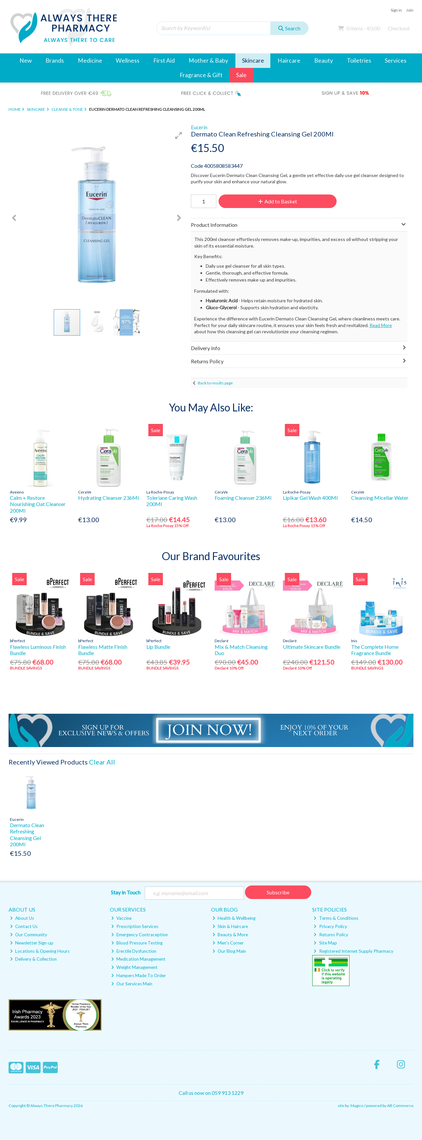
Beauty (323, 60)
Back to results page (215, 382)
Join (409, 10)
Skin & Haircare (230, 926)
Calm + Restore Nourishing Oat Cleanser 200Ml (38, 504)
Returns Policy (331, 935)
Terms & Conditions (336, 918)
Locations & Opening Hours (40, 951)
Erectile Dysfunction (133, 951)
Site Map (325, 942)
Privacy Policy (330, 926)
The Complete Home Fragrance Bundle (375, 650)
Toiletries (359, 60)
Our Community (28, 935)
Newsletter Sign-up (31, 942)
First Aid (164, 60)
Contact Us (24, 926)
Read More (381, 325)
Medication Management (138, 959)
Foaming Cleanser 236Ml (243, 498)
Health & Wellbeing (234, 918)
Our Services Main (131, 984)
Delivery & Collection (33, 959)
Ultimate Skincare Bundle (311, 647)
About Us (22, 918)
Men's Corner (228, 942)
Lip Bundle (158, 647)
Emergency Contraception (139, 935)
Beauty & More (230, 935)
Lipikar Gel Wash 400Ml (310, 498)
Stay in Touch (125, 892)
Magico (356, 1105)
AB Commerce (400, 1105)
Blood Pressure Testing (137, 942)
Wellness (127, 60)
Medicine (90, 60)
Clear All (102, 762)
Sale (241, 75)
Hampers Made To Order (138, 975)
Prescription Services (134, 926)
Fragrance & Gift (201, 75)
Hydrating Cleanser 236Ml (108, 498)
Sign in (396, 10)
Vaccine (121, 918)
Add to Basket (276, 201)
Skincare (253, 60)
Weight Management (134, 967)
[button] (178, 135)
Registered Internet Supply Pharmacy (353, 951)
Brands (54, 60)
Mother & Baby (208, 60)
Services (396, 60)
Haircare (289, 60)
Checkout (399, 28)
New (25, 60)
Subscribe (278, 892)
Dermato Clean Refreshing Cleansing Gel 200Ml (27, 834)
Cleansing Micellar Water (379, 498)
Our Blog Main (229, 951)
